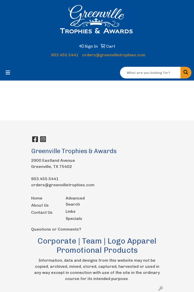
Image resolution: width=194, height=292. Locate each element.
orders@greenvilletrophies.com (114, 54)
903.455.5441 (65, 54)
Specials (74, 218)
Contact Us (42, 212)
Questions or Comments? (56, 229)
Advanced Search (75, 201)
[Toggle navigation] (8, 72)
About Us (40, 205)
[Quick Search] (150, 72)
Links (71, 211)
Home (36, 198)
